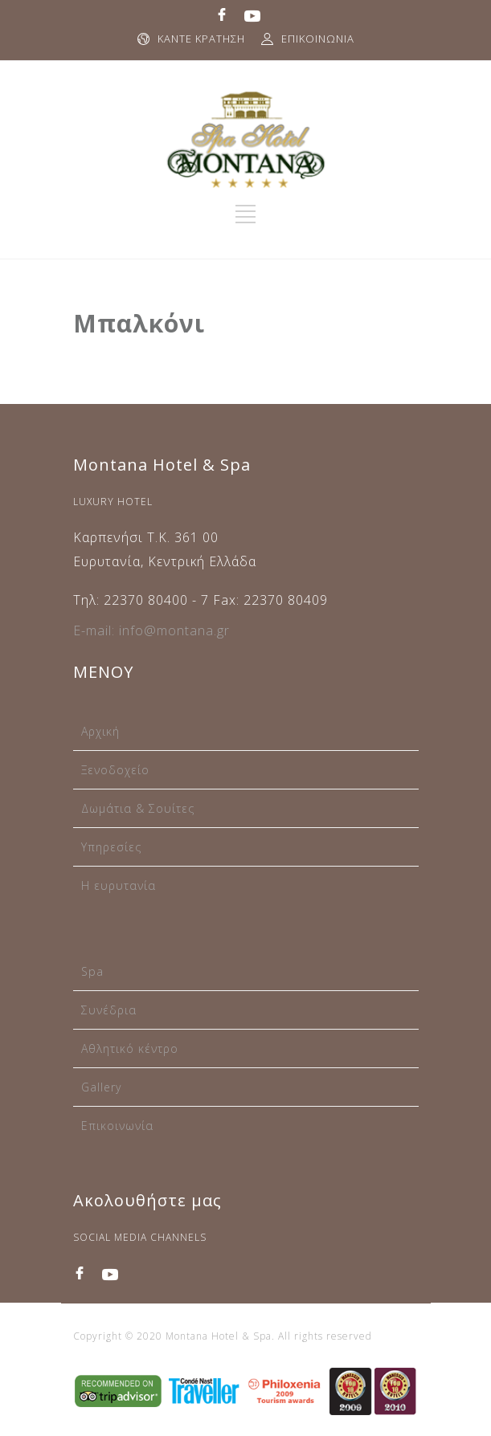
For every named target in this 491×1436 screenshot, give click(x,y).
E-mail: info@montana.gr (151, 630)
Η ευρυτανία (118, 885)
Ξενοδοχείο (115, 769)
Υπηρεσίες (111, 847)
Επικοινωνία (117, 1125)
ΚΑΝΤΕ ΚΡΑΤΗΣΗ (201, 38)
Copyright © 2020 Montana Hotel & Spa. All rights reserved (222, 1336)
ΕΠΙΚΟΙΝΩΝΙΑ (317, 38)
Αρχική (100, 731)
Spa (92, 971)
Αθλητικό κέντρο (129, 1048)
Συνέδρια (109, 1010)
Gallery (101, 1087)
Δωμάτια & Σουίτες (137, 808)
